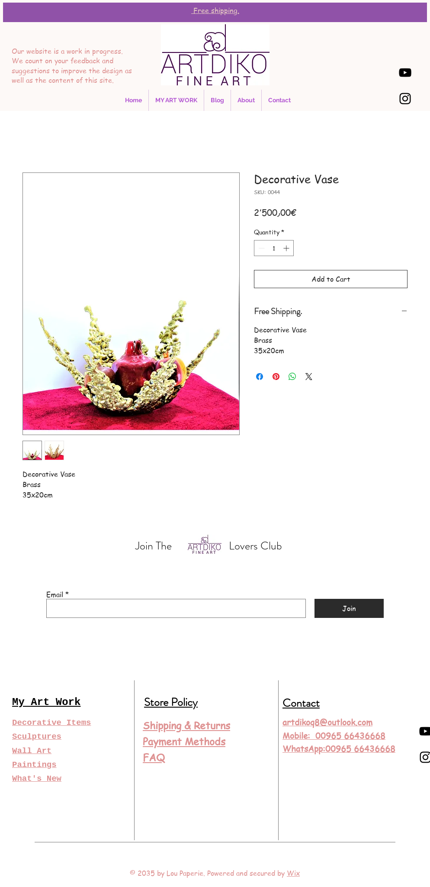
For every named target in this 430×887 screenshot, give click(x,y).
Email (54, 594)
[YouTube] (405, 72)
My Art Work (46, 702)
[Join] (349, 608)
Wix (293, 873)
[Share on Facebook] (259, 376)
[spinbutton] (274, 248)
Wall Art (31, 751)
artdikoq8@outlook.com (327, 722)
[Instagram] (405, 98)
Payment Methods (184, 741)
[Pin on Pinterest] (276, 376)
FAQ (154, 757)
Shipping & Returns (186, 725)
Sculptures (36, 736)
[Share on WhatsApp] (292, 376)
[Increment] (287, 248)
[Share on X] (309, 376)
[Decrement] (260, 248)
